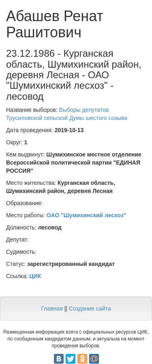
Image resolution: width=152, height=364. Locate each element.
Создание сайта (90, 308)
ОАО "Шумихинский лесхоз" (86, 215)
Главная (51, 308)
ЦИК (35, 276)
